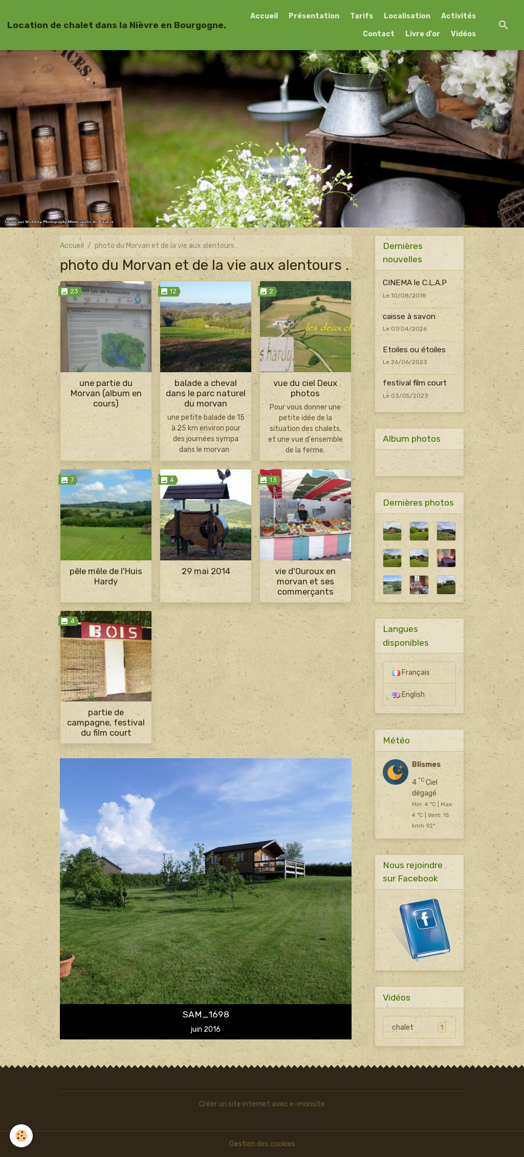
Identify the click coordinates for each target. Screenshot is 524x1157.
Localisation (407, 16)
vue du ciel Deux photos (305, 388)
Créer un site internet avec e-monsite (262, 1104)
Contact (379, 34)
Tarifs (361, 16)
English (408, 694)
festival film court (415, 383)
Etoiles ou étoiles (414, 349)
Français (411, 672)
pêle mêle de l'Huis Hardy (106, 576)
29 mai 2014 (206, 571)
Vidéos (463, 34)
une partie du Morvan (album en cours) (106, 393)
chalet (419, 1027)
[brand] (116, 25)
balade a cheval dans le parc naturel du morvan (206, 393)
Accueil (264, 16)
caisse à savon (409, 316)
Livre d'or (422, 34)
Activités (458, 16)
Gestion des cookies (262, 1144)
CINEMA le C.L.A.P (415, 282)
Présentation (314, 16)
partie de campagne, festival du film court (106, 722)
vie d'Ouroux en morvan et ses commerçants (305, 581)
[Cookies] (21, 1135)
